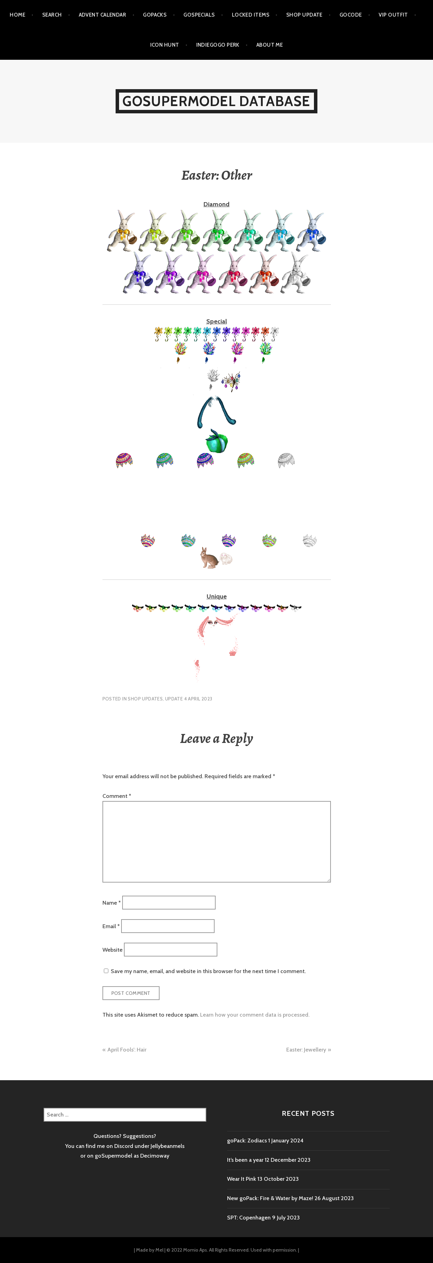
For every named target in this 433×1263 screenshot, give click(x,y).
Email (111, 926)
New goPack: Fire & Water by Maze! (270, 1198)
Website (112, 949)
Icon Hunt (164, 45)
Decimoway (154, 1155)
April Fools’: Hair (126, 1049)
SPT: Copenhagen (249, 1217)
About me (269, 45)
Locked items (250, 15)
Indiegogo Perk (218, 45)
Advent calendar (102, 15)
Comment (116, 796)
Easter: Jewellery (306, 1049)
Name (111, 902)
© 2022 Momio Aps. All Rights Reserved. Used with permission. (231, 1250)
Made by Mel (149, 1250)
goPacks (154, 15)
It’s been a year (245, 1160)
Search (52, 15)
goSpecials (199, 15)
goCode (351, 15)
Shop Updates (145, 698)
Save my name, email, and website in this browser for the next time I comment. (208, 971)
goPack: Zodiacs (247, 1140)
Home (17, 15)
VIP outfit (393, 15)
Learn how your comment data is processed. (254, 1014)
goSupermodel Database (216, 101)
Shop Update (304, 15)
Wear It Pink (241, 1179)
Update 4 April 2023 (188, 698)
